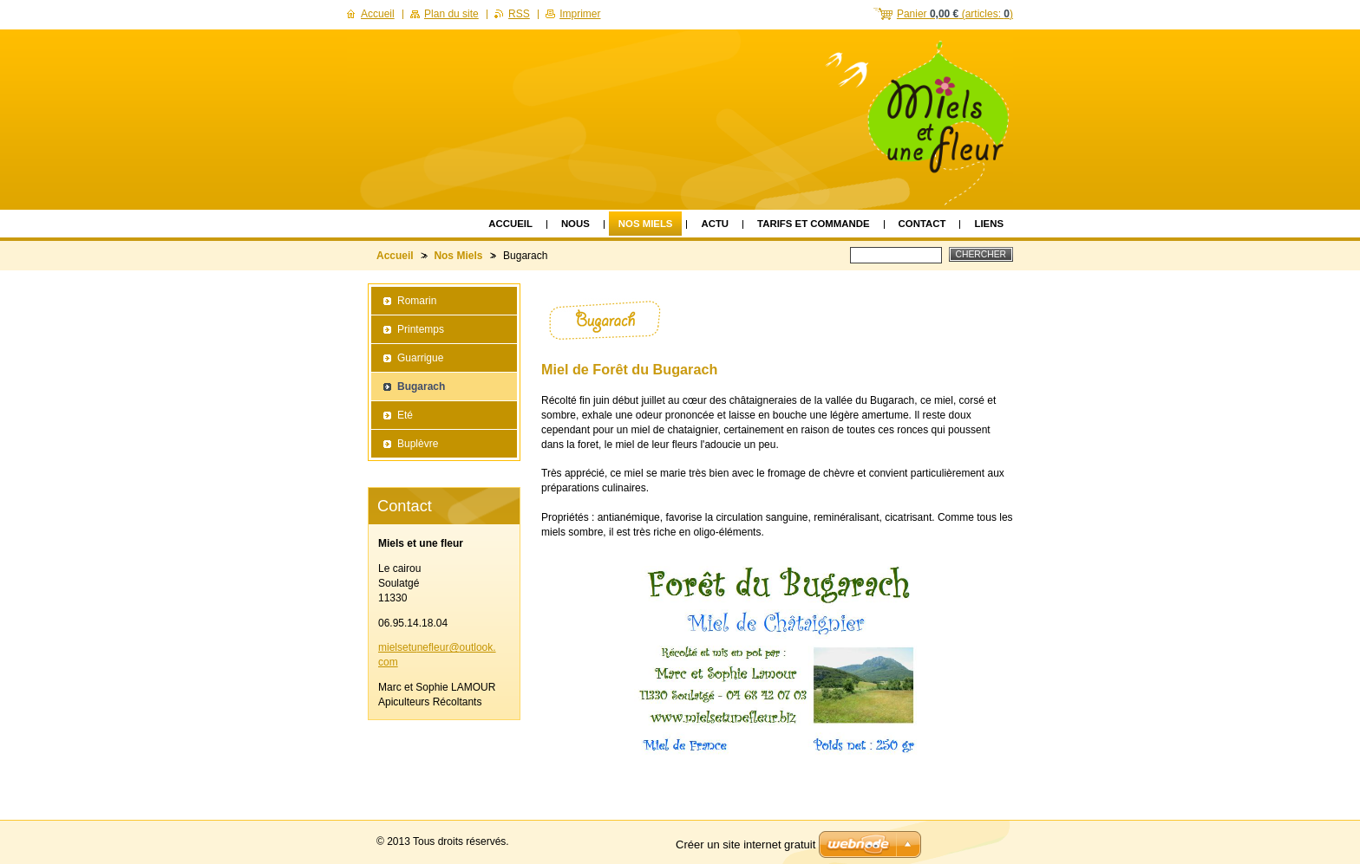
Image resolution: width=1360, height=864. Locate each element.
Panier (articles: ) (955, 14)
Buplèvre (417, 444)
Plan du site (451, 14)
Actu (715, 223)
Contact (922, 223)
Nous (575, 223)
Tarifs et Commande (813, 223)
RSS (519, 14)
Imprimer (579, 14)
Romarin (416, 301)
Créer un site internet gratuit (745, 844)
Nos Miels (645, 223)
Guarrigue (420, 358)
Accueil (510, 223)
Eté (405, 415)
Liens (989, 223)
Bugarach (421, 386)
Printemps (420, 329)
